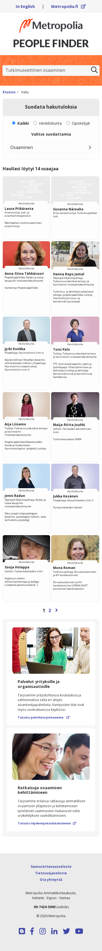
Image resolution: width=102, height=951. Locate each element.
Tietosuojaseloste (51, 873)
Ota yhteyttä (51, 879)
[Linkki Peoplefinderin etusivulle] (51, 25)
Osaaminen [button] (21, 147)
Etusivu (9, 92)
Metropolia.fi (68, 6)
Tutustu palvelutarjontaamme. (44, 717)
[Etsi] (94, 70)
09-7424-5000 (44, 907)
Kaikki (23, 123)
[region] (51, 396)
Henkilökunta (50, 123)
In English (25, 6)
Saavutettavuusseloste (51, 866)
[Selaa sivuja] (51, 610)
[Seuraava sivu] (56, 610)
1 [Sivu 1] (44, 610)
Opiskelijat (81, 123)
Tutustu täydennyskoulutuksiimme (47, 823)
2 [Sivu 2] (49, 610)
